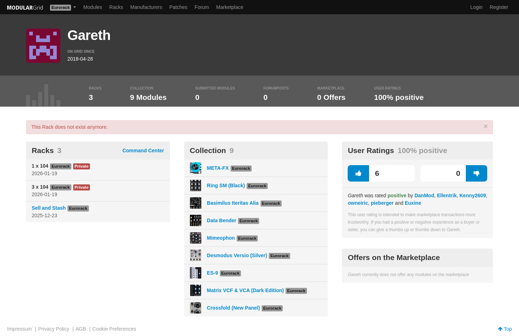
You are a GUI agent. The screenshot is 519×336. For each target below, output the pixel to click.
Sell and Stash (49, 208)
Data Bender (221, 220)
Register (499, 7)
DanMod (424, 195)
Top (505, 329)
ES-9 (212, 273)
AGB (80, 329)
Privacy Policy (53, 329)
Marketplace (229, 7)
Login (476, 7)
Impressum (19, 329)
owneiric (358, 203)
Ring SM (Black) (226, 185)
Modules (92, 7)
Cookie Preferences (114, 329)
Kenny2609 (472, 195)
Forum (202, 7)
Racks (116, 7)
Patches (178, 7)
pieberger (382, 203)
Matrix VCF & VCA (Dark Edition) (245, 290)
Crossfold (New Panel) (233, 308)
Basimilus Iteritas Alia (233, 203)
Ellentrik (447, 195)
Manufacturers (146, 7)
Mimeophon (221, 238)
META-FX (218, 168)
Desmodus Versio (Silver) (237, 255)
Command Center (143, 150)
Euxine (413, 203)
